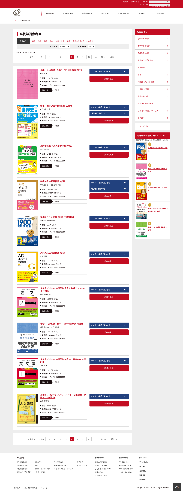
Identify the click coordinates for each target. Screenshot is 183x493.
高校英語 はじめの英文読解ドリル (56, 146)
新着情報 (125, 1)
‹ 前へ (42, 57)
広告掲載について (101, 475)
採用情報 (142, 480)
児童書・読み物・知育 (146, 82)
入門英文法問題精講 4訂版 (52, 253)
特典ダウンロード (101, 465)
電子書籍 (141, 118)
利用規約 (17, 488)
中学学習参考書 (144, 46)
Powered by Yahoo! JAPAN (161, 6)
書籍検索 (145, 1)
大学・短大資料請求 (126, 469)
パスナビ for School (125, 472)
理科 (51, 41)
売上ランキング (82, 465)
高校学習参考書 (144, 53)
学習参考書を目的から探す (83, 41)
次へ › (103, 57)
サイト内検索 (144, 4)
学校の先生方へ (144, 462)
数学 (39, 41)
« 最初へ (31, 57)
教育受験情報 (123, 458)
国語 (45, 41)
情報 (68, 41)
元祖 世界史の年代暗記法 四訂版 (56, 106)
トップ (15, 20)
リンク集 (44, 488)
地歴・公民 (60, 41)
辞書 (139, 75)
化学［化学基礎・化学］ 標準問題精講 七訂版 (61, 324)
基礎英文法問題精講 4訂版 (52, 181)
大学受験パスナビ (125, 462)
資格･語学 (141, 67)
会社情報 (142, 471)
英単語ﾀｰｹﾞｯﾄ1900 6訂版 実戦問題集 (57, 217)
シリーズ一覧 (143, 126)
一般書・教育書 (144, 89)
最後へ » (113, 57)
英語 (33, 41)
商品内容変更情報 (101, 462)
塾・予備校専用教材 (145, 103)
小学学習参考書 (144, 39)
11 (96, 57)
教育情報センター (125, 465)
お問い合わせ (134, 1)
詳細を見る (109, 79)
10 (89, 57)
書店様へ (142, 466)
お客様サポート (100, 458)
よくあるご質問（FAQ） (103, 469)
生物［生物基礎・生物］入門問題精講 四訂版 (61, 70)
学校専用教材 (143, 96)
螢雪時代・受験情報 (145, 60)
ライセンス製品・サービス (148, 111)
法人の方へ (143, 458)
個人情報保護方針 (30, 488)
